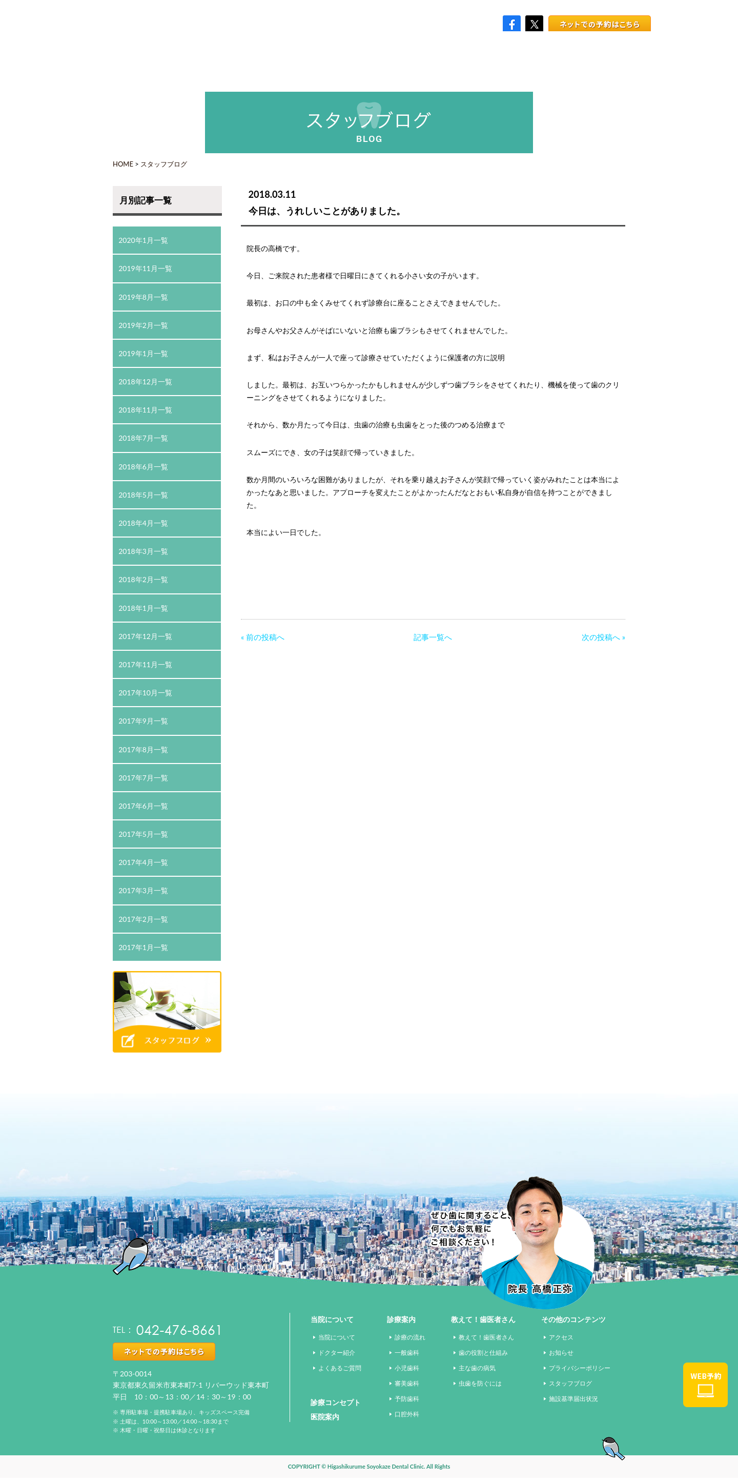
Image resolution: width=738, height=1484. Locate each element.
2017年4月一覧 (143, 862)
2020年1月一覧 (143, 240)
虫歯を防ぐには (480, 1383)
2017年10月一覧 (145, 692)
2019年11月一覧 (145, 268)
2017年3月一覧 (143, 890)
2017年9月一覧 (143, 720)
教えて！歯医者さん (486, 1337)
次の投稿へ (601, 637)
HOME (123, 164)
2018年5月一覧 (143, 494)
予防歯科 (407, 1399)
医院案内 (325, 1416)
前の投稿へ (265, 637)
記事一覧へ (433, 637)
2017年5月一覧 (143, 834)
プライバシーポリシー (579, 1368)
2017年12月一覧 (145, 636)
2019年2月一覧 (143, 325)
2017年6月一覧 (143, 805)
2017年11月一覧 (145, 664)
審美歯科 (407, 1383)
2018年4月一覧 (143, 523)
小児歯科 (407, 1368)
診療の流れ (410, 1337)
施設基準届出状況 (573, 1399)
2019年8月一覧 (143, 297)
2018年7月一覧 (143, 438)
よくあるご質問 (339, 1368)
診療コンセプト (336, 1402)
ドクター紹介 (336, 1352)
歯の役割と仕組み (483, 1352)
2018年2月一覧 (143, 579)
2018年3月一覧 (143, 551)
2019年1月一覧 (143, 353)
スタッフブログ (163, 164)
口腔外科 (407, 1414)
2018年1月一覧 (143, 608)
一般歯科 (407, 1352)
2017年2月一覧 (143, 919)
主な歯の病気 (477, 1368)
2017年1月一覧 (143, 947)
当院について (336, 1337)
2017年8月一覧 (143, 749)
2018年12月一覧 (145, 381)
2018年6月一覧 (143, 466)
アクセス (561, 1337)
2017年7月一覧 (143, 777)
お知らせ (561, 1352)
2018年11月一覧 (145, 409)
